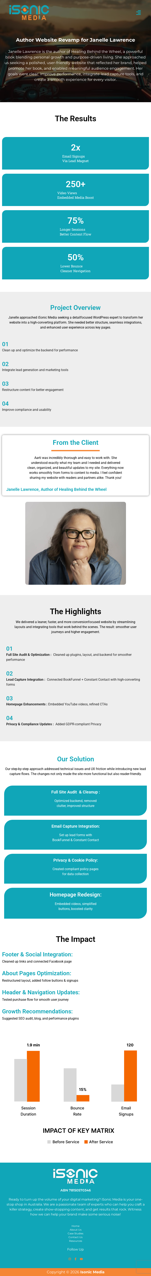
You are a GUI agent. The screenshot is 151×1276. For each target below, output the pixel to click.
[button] (138, 12)
